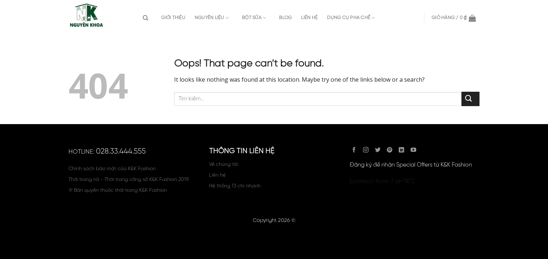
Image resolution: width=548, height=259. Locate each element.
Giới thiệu (173, 17)
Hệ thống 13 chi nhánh (235, 185)
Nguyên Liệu (212, 17)
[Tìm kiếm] (147, 18)
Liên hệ (309, 17)
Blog (285, 17)
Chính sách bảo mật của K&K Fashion (112, 168)
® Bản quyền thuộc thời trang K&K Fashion (117, 190)
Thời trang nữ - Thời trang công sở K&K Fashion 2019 (128, 179)
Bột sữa (254, 17)
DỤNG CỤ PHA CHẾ (351, 17)
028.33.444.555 (121, 151)
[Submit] (470, 99)
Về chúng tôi (223, 164)
